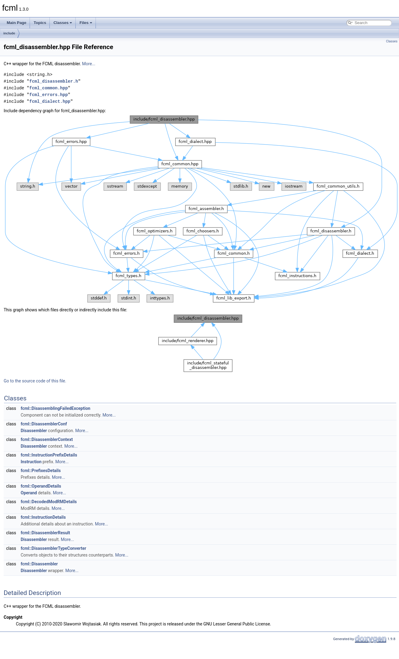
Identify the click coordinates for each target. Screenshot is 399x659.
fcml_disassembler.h (53, 81)
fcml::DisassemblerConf (44, 423)
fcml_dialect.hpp (49, 101)
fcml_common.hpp (48, 88)
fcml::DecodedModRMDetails (49, 501)
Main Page (16, 22)
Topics (40, 22)
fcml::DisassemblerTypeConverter (53, 548)
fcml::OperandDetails (41, 486)
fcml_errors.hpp (48, 95)
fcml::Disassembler (39, 563)
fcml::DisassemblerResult (45, 532)
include (9, 33)
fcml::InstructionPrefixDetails (49, 455)
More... (88, 63)
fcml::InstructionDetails (43, 517)
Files (85, 22)
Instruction (31, 461)
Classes (62, 22)
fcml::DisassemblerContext (47, 439)
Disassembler (34, 430)
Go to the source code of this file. (35, 380)
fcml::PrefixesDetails (41, 470)
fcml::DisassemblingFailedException (55, 408)
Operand (29, 492)
